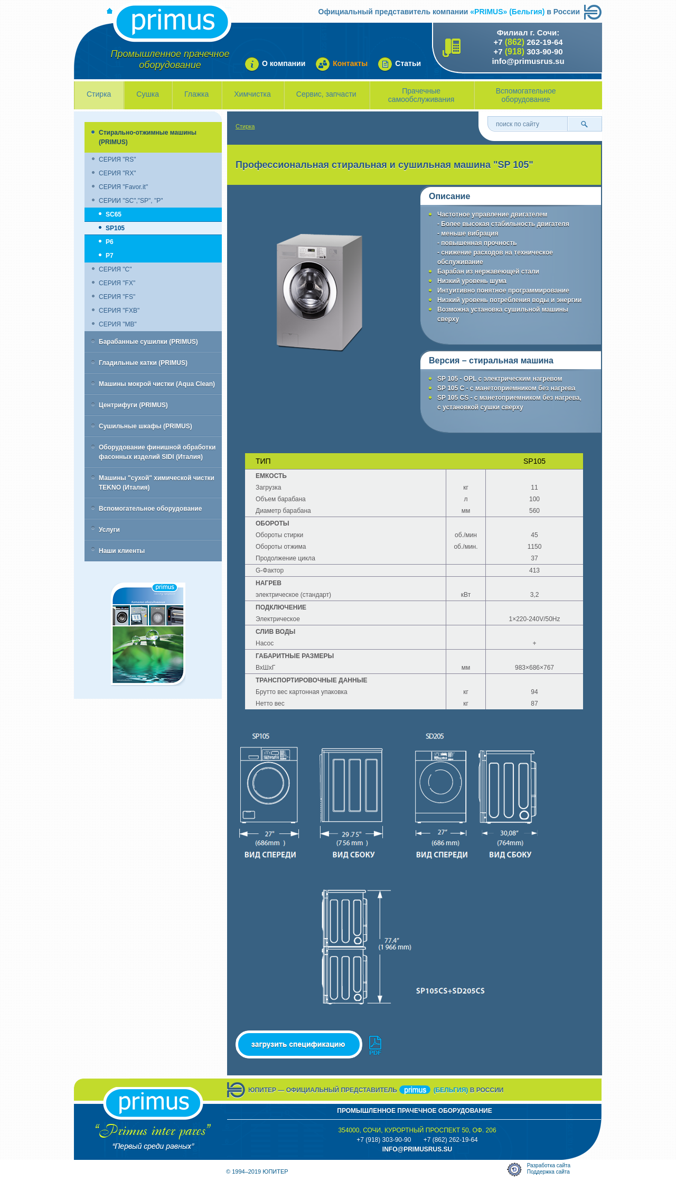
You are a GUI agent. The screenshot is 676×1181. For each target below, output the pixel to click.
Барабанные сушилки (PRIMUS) (148, 341)
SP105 (115, 228)
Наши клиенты (122, 551)
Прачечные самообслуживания (421, 95)
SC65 (113, 214)
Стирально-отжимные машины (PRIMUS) (147, 137)
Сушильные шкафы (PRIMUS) (145, 426)
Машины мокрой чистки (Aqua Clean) (157, 384)
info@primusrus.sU (417, 1149)
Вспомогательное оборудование (526, 95)
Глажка (196, 94)
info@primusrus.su (528, 61)
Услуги (109, 529)
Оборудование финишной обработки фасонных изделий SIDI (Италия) (157, 452)
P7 (110, 255)
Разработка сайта (548, 1165)
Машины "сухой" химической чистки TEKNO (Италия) (156, 482)
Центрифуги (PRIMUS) (133, 405)
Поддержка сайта (548, 1172)
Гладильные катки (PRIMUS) (143, 363)
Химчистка (252, 94)
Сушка (147, 94)
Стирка (99, 94)
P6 (110, 242)
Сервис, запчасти (326, 94)
